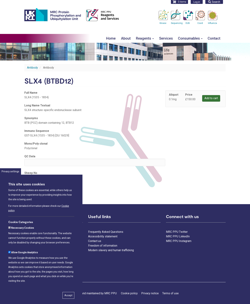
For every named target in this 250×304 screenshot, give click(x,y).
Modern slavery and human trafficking (111, 250)
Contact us (94, 241)
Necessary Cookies (22, 241)
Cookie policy (129, 293)
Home (111, 38)
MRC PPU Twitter (177, 231)
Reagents (145, 38)
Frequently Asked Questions (105, 231)
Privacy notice (150, 293)
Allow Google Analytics (24, 265)
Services (166, 38)
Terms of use (170, 293)
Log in (197, 2)
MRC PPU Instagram (178, 241)
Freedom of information (102, 245)
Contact (214, 38)
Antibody (32, 67)
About (126, 38)
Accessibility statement (102, 236)
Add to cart (211, 98)
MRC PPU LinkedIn (178, 236)
